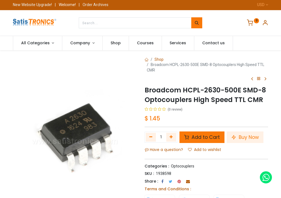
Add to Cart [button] (202, 137)
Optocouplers (182, 166)
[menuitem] (116, 43)
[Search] (196, 22)
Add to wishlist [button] (204, 149)
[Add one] (171, 137)
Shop (159, 59)
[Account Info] (265, 23)
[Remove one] (151, 137)
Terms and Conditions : (168, 189)
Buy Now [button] (245, 137)
